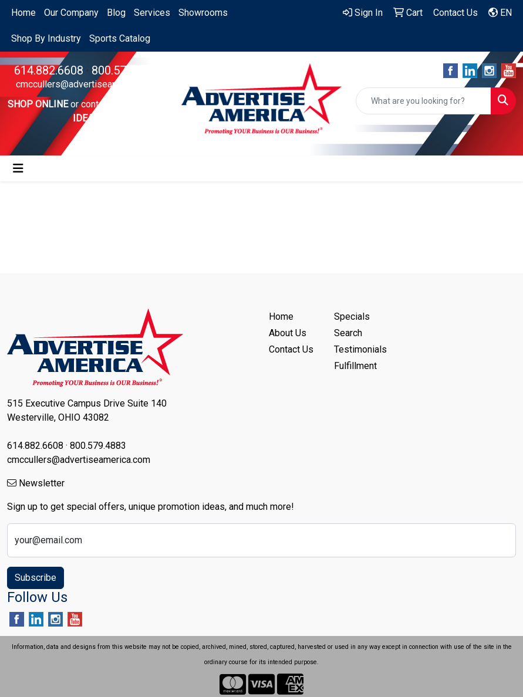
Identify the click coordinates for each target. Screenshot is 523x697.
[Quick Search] (423, 100)
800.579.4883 (126, 70)
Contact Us (291, 349)
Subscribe (35, 577)
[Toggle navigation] (18, 168)
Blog (116, 12)
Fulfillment (355, 365)
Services (152, 12)
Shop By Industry (46, 38)
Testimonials (359, 349)
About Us (287, 333)
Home (23, 12)
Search (348, 333)
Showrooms (203, 12)
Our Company (71, 12)
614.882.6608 (48, 70)
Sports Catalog (119, 38)
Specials (352, 316)
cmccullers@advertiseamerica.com (87, 84)
